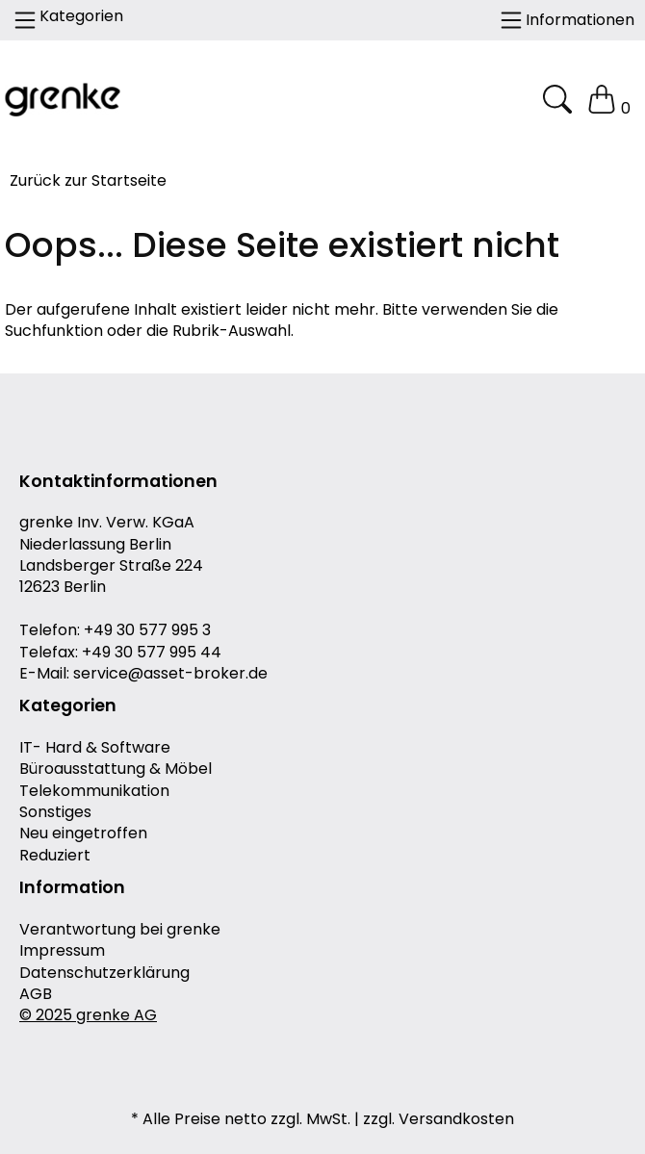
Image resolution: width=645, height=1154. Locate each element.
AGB (35, 994)
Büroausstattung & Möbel (115, 769)
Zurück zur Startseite (88, 181)
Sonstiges (55, 812)
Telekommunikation (94, 791)
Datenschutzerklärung (104, 973)
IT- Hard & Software (94, 747)
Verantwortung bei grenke (119, 929)
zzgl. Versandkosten (438, 1119)
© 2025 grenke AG (88, 1015)
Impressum (62, 951)
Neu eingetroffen (83, 833)
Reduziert (54, 855)
